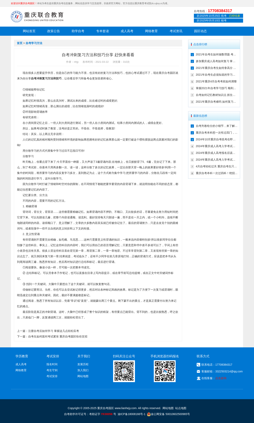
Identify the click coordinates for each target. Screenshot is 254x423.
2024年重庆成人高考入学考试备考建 (217, 159)
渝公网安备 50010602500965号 (168, 414)
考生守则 (52, 370)
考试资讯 (176, 31)
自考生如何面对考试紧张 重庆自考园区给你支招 (57, 336)
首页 (19, 43)
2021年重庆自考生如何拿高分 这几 (217, 67)
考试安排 (52, 376)
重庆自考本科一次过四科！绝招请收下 (217, 173)
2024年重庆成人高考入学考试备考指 (217, 146)
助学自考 (78, 31)
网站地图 (83, 376)
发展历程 (83, 364)
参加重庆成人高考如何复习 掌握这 (217, 61)
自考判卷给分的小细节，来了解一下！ (217, 125)
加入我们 (83, 370)
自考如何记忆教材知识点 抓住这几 (217, 94)
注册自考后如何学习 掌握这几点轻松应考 (53, 330)
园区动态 (200, 31)
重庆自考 (164, 72)
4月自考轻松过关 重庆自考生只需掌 (217, 166)
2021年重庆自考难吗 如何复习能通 (217, 101)
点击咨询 (220, 378)
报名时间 (52, 364)
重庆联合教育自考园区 (37, 16)
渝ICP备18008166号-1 (131, 414)
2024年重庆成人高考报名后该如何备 (217, 152)
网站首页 (29, 31)
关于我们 (83, 356)
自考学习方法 (34, 43)
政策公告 (53, 31)
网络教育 (151, 31)
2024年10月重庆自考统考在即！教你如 (217, 139)
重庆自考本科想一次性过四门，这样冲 (217, 132)
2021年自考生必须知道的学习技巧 (217, 74)
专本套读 (102, 31)
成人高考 (127, 31)
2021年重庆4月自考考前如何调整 (216, 81)
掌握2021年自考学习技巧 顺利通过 (217, 88)
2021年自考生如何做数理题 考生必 (217, 54)
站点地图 (180, 408)
